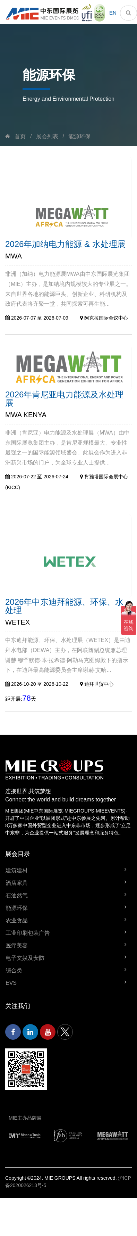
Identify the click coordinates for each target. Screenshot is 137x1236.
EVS (11, 983)
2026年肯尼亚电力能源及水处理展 (64, 398)
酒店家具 (17, 883)
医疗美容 (17, 945)
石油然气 (17, 895)
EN (113, 13)
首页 (20, 136)
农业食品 (17, 920)
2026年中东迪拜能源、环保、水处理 (64, 606)
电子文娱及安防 (25, 958)
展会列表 (47, 136)
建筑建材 (17, 870)
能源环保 (79, 136)
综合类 (14, 970)
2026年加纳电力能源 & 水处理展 (65, 244)
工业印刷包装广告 (28, 933)
